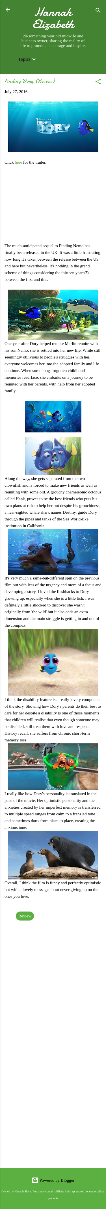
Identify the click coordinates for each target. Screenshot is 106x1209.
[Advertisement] (53, 1106)
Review (24, 916)
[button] (98, 82)
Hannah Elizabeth (53, 18)
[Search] (98, 11)
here (19, 162)
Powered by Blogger (53, 1180)
